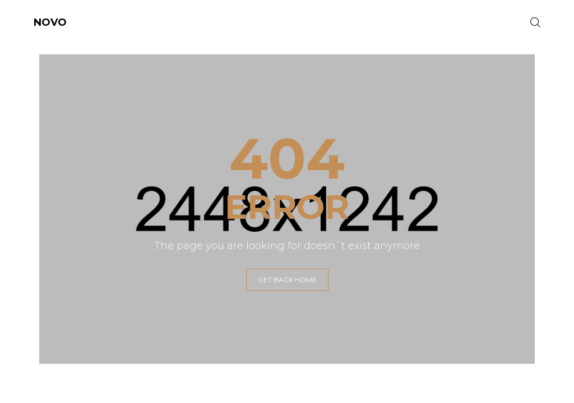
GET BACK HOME (287, 279)
